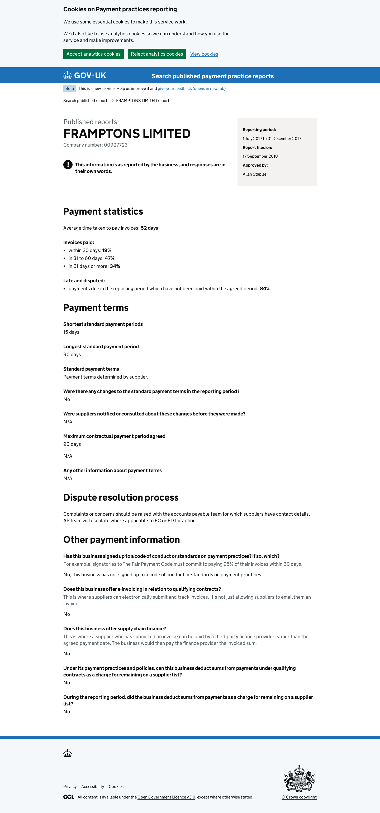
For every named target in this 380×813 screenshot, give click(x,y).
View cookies (204, 53)
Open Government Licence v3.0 (166, 797)
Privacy (70, 786)
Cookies (116, 786)
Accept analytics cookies (93, 54)
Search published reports (86, 100)
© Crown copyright (299, 797)
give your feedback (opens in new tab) (192, 88)
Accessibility (92, 786)
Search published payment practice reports (213, 76)
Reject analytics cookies (157, 54)
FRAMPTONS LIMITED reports (143, 100)
